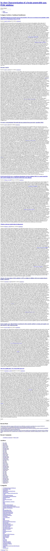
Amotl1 (1, 403)
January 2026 (5, 447)
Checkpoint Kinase (6, 497)
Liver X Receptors (6, 517)
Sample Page (5, 12)
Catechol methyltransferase (8, 495)
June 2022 (5, 472)
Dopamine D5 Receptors (7, 499)
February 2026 (5, 446)
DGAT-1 (4, 498)
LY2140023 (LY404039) (32, 186)
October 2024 (5, 458)
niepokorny (19, 21)
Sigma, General (6, 537)
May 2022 (5, 473)
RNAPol (4, 532)
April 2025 (5, 452)
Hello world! (16, 437)
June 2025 (5, 450)
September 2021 (6, 481)
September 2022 (6, 469)
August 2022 (5, 470)
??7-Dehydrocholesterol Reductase (9, 487)
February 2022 (5, 476)
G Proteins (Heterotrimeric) (8, 504)
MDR (4, 519)
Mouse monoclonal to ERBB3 (42, 247)
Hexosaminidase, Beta (7, 510)
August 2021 (5, 482)
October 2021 (5, 480)
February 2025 (5, 454)
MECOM (46, 78)
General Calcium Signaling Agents (9, 505)
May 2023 (5, 460)
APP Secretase (5, 492)
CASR (4, 494)
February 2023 (5, 464)
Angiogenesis (5, 490)
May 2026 (5, 442)
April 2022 (5, 474)
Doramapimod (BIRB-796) (33, 36)
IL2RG (18, 351)
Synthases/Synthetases (7, 542)
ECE (4, 500)
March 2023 (5, 462)
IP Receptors (5, 516)
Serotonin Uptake (6, 535)
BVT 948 (30, 389)
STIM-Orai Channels (7, 541)
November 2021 (6, 479)
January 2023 (5, 465)
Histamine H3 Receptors (7, 511)
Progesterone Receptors (7, 531)
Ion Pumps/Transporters (7, 515)
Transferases (5, 544)
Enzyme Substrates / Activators (8, 501)
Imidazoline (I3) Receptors (8, 513)
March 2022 (5, 475)
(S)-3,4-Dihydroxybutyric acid (16, 343)
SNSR (4, 538)
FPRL (4, 502)
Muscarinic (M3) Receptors (8, 524)
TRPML (4, 546)
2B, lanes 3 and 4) (4, 67)
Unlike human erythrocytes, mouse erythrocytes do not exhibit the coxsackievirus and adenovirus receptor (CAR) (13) (22, 426)
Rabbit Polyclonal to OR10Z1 (40, 42)
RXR (4, 533)
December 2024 (6, 456)
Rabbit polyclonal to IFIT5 (30, 312)
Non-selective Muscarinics (8, 527)
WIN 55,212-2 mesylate (38, 266)
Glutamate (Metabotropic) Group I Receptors (11, 506)
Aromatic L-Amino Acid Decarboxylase (10, 493)
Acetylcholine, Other (7, 489)
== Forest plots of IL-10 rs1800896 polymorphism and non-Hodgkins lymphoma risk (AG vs (17, 427)
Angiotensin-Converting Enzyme (9, 491)
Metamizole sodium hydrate (30, 140)
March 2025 (5, 453)
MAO (4, 518)
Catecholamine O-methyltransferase (9, 496)
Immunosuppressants (7, 514)
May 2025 (5, 451)
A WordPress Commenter (7, 437)
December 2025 (6, 448)
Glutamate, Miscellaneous (7, 507)
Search (1, 419)
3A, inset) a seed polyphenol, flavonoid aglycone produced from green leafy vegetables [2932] (21, 122)
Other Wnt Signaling (7, 529)
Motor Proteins (5, 522)
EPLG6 (1, 157)
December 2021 (6, 478)
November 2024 (6, 457)
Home (4, 11)
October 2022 (5, 468)
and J (1, 432)
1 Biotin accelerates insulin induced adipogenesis (11, 224)
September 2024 (6, 459)
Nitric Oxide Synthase (7, 525)
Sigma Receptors (6, 536)
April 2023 (5, 461)
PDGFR (4, 530)
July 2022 (4, 471)
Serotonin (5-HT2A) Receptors (8, 534)
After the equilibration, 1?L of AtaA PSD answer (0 (12, 368)
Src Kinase (5, 539)
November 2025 (6, 449)
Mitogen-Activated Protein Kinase (9, 521)
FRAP (4, 503)
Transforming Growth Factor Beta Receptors (11, 545)
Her (3, 509)
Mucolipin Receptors (7, 523)
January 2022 (5, 477)
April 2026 (5, 444)
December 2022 (6, 466)
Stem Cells (5, 540)
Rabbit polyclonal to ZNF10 (29, 209)
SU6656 (12, 303)
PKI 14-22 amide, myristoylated (30, 99)
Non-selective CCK (6, 526)
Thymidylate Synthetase (7, 543)
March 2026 (5, 445)
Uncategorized (5, 547)
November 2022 (6, 467)
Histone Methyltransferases (8, 512)
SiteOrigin (3, 549)
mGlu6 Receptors (6, 520)
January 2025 (5, 455)
